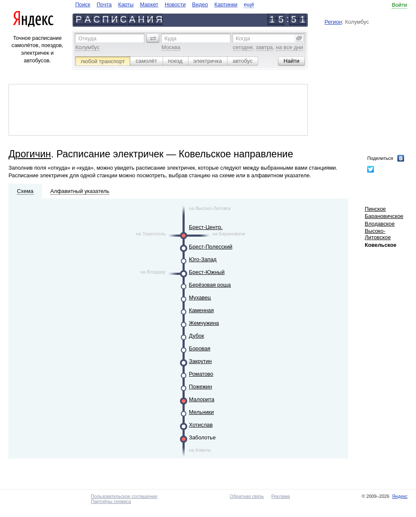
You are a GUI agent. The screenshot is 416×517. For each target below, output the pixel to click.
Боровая (199, 348)
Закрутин (200, 361)
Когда (243, 38)
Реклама (280, 496)
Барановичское (384, 216)
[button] (153, 38)
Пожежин (200, 386)
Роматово (201, 374)
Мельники (201, 412)
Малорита (201, 399)
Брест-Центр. (205, 227)
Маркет (149, 4)
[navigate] (164, 4)
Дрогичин (29, 153)
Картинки (225, 4)
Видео (200, 4)
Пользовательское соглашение (124, 496)
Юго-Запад (202, 259)
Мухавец (200, 297)
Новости (175, 4)
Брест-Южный (207, 272)
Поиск (82, 4)
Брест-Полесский (210, 246)
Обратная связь (247, 496)
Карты (125, 4)
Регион (333, 22)
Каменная (201, 310)
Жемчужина (204, 323)
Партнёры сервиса (111, 501)
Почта (104, 4)
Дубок (196, 336)
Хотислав (201, 425)
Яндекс (400, 496)
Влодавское (380, 224)
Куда (170, 38)
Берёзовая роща (210, 285)
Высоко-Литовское (378, 234)
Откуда (87, 38)
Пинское (375, 209)
